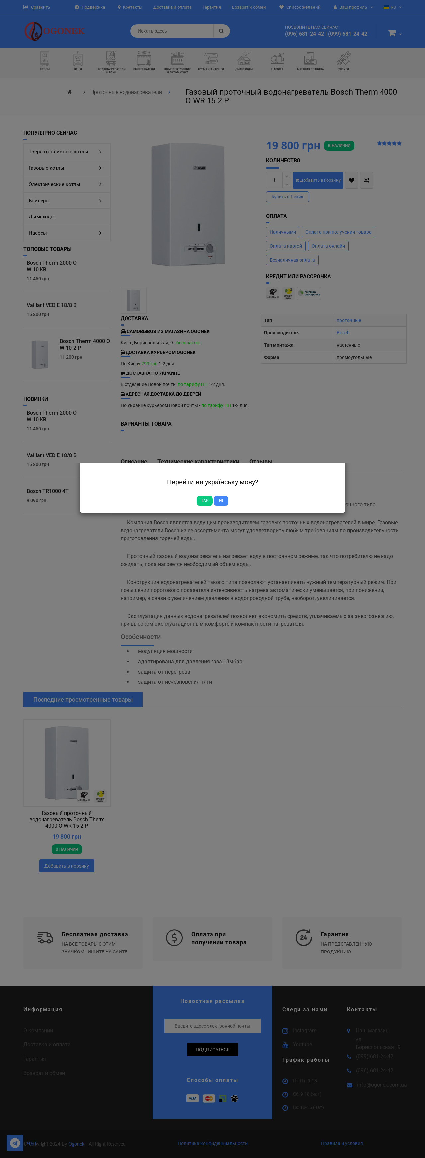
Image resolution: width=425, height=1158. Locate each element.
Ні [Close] (221, 500)
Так (205, 500)
